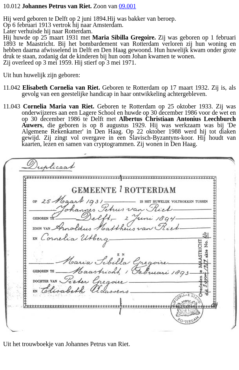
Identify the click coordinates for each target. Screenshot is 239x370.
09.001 (127, 6)
